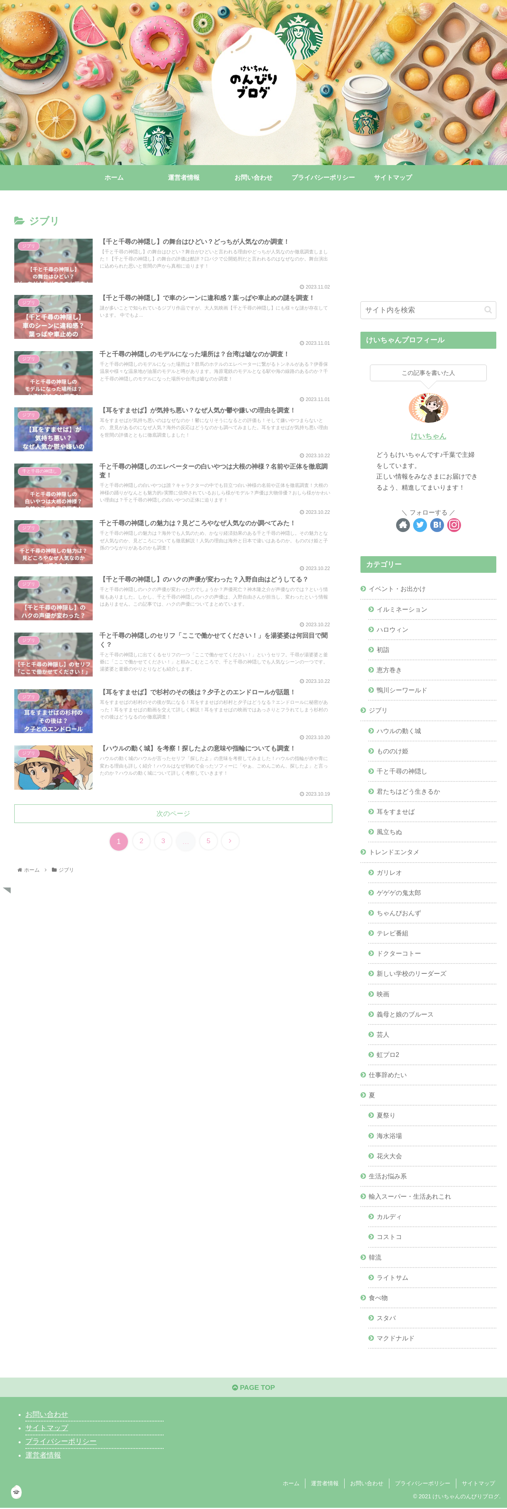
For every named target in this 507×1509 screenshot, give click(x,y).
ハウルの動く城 (399, 730)
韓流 (375, 1257)
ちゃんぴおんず (399, 912)
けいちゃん (428, 437)
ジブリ (378, 710)
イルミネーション (402, 609)
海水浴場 (389, 1135)
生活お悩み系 (388, 1176)
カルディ (389, 1216)
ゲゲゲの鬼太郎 (399, 892)
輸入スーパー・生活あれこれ (410, 1196)
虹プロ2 (388, 1054)
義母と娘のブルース (405, 1014)
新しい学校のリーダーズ (411, 973)
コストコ (389, 1237)
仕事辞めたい (388, 1075)
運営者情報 (43, 1457)
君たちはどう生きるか (408, 791)
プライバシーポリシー (61, 1443)
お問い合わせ (46, 1416)
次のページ (173, 818)
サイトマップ (46, 1429)
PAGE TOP (253, 1389)
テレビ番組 (392, 933)
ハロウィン (392, 629)
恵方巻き (389, 670)
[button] (488, 309)
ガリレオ (389, 872)
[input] (428, 310)
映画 (383, 994)
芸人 (383, 1034)
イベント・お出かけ (397, 589)
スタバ (386, 1318)
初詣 (383, 649)
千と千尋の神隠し (402, 771)
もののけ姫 (392, 750)
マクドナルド (396, 1338)
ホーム (291, 1484)
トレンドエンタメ (394, 852)
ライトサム (392, 1277)
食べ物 (378, 1297)
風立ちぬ (389, 832)
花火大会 (389, 1155)
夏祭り (386, 1115)
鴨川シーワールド (402, 690)
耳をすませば (396, 811)
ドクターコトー (399, 953)
